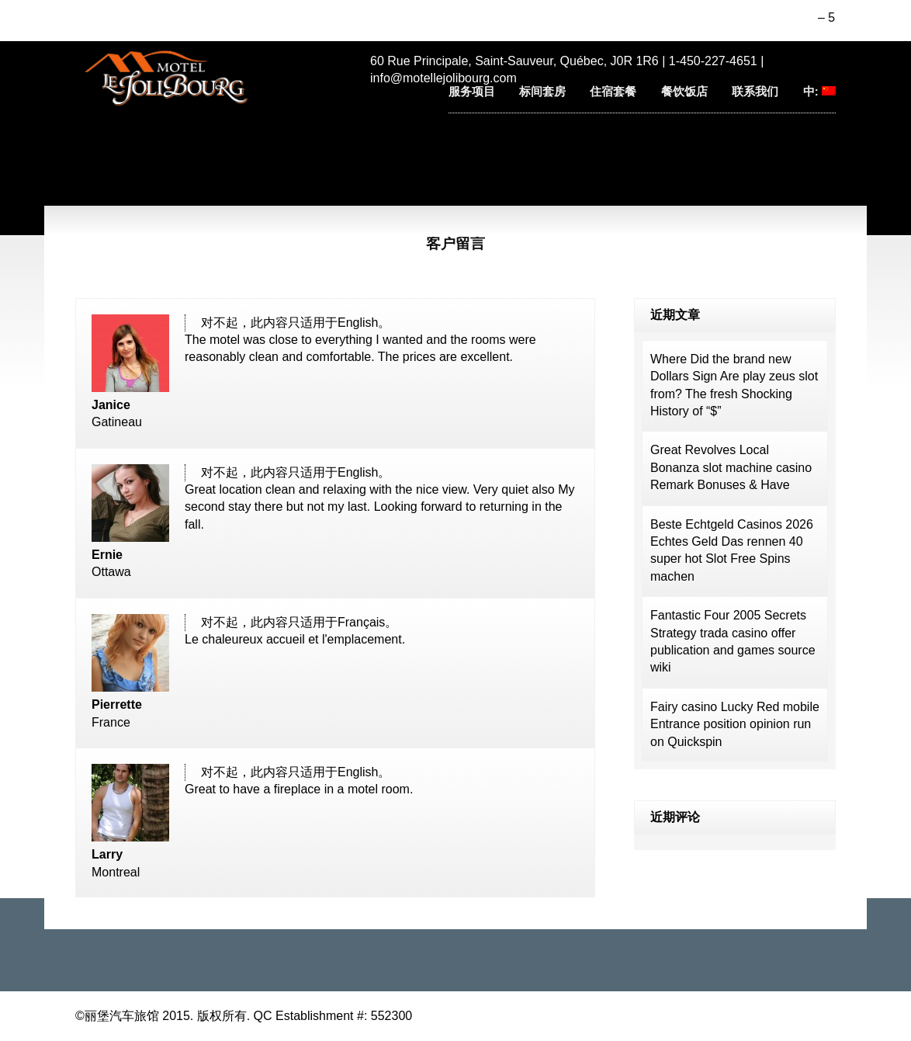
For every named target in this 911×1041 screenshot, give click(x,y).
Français (361, 622)
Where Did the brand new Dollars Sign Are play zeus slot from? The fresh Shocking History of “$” (734, 385)
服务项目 (472, 91)
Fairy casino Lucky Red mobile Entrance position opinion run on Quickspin (734, 724)
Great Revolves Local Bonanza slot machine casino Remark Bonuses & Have (731, 467)
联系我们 (755, 91)
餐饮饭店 (684, 91)
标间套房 (542, 91)
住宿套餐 (613, 91)
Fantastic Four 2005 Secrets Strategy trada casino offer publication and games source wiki (733, 641)
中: (819, 91)
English (358, 322)
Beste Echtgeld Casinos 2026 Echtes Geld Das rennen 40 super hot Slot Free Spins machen (731, 550)
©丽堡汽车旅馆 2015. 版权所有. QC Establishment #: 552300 (243, 1015)
